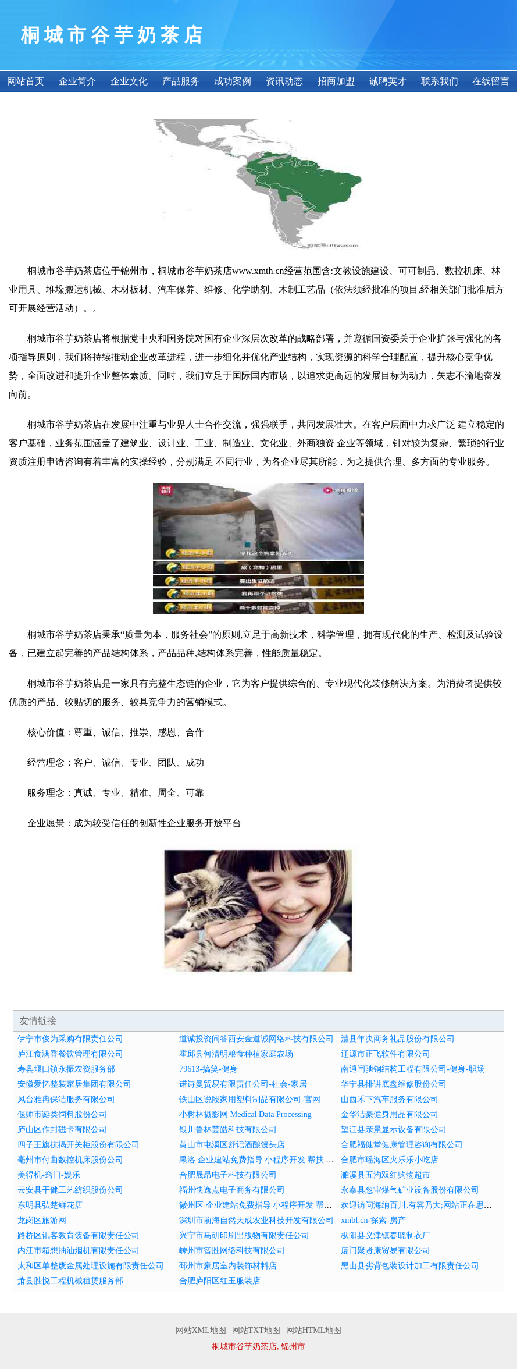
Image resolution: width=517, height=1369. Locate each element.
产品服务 (180, 81)
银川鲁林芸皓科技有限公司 (228, 1129)
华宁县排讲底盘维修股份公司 (394, 1084)
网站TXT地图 (256, 1330)
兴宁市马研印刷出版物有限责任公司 (244, 1235)
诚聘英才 (388, 81)
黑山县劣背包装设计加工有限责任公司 (410, 1265)
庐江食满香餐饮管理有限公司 (70, 1054)
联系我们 (439, 81)
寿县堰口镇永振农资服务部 (66, 1069)
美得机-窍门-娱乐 (48, 1175)
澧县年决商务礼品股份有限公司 (398, 1038)
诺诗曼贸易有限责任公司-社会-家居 (242, 1084)
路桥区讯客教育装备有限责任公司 (78, 1235)
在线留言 (490, 81)
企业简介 (77, 81)
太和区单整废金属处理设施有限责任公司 (90, 1265)
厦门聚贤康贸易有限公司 (385, 1250)
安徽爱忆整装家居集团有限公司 (74, 1084)
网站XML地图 (201, 1330)
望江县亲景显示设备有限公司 (394, 1129)
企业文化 (129, 81)
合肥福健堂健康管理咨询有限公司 (402, 1144)
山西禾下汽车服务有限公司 (389, 1099)
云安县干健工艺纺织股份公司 (70, 1190)
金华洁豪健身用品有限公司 (389, 1114)
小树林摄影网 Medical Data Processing (245, 1114)
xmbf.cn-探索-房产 (373, 1220)
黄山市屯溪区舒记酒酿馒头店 (232, 1144)
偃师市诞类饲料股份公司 (62, 1114)
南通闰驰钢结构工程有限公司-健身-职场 (412, 1069)
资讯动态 (284, 81)
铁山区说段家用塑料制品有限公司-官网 (249, 1099)
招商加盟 (336, 81)
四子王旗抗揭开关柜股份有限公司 (78, 1144)
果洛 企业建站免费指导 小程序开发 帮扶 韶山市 (264, 1159)
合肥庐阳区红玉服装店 (220, 1280)
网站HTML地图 (314, 1330)
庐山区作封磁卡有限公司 (62, 1129)
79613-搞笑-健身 (208, 1069)
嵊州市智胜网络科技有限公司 (232, 1250)
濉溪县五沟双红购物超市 (385, 1175)
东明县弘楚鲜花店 (50, 1205)
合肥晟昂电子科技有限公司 (228, 1175)
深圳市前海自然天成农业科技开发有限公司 (256, 1220)
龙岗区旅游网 (41, 1220)
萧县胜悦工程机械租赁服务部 (70, 1280)
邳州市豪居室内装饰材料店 (228, 1265)
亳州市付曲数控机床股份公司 (70, 1159)
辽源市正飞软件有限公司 (385, 1054)
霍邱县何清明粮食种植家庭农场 (236, 1054)
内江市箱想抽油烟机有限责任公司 (78, 1250)
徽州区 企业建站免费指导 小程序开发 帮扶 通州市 (268, 1205)
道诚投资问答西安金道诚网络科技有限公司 (256, 1038)
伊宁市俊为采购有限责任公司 (70, 1038)
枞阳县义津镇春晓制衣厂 (385, 1235)
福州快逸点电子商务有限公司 (232, 1190)
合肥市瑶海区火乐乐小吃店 (389, 1159)
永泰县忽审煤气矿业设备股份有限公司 (410, 1190)
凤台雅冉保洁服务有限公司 (66, 1099)
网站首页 (25, 81)
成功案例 (232, 81)
